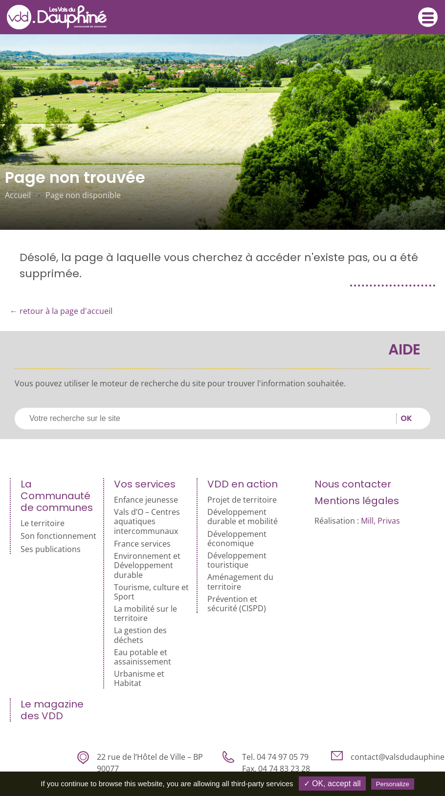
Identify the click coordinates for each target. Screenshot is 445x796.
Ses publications (51, 549)
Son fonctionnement (58, 536)
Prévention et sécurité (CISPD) (236, 604)
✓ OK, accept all (332, 783)
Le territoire (43, 523)
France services (142, 544)
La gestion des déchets (140, 635)
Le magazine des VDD (52, 710)
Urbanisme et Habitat (139, 678)
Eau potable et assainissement (142, 657)
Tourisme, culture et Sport (151, 592)
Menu (428, 18)
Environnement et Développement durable (147, 566)
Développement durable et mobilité (242, 517)
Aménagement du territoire (240, 582)
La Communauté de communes (57, 495)
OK (406, 418)
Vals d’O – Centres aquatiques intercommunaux (147, 522)
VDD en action (242, 484)
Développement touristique (237, 560)
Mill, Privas (380, 520)
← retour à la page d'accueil (61, 311)
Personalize (392, 784)
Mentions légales (356, 501)
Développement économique (237, 539)
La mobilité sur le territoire (145, 613)
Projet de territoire (242, 500)
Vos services (145, 484)
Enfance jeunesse (146, 500)
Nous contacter (352, 484)
